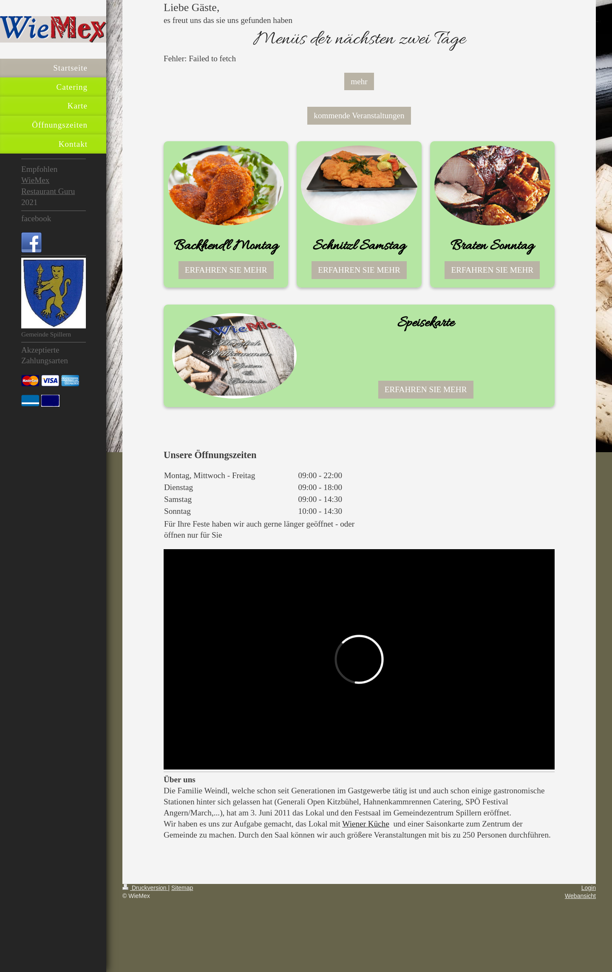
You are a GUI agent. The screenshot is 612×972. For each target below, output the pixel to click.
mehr (359, 81)
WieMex (35, 180)
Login (588, 887)
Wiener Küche (365, 823)
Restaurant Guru (48, 191)
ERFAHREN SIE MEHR (226, 269)
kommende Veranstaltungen (359, 115)
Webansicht (580, 895)
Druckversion (145, 887)
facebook (36, 218)
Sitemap (182, 887)
